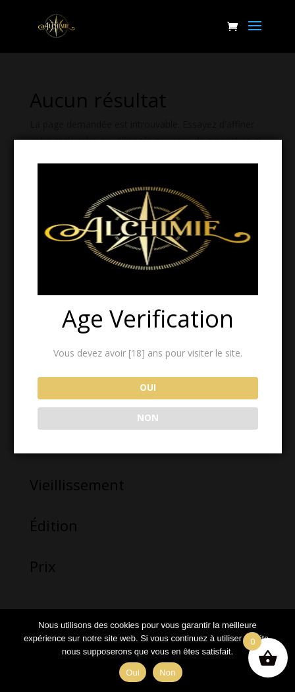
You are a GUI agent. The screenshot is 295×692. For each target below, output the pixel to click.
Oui (133, 673)
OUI (148, 387)
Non (167, 673)
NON (148, 418)
